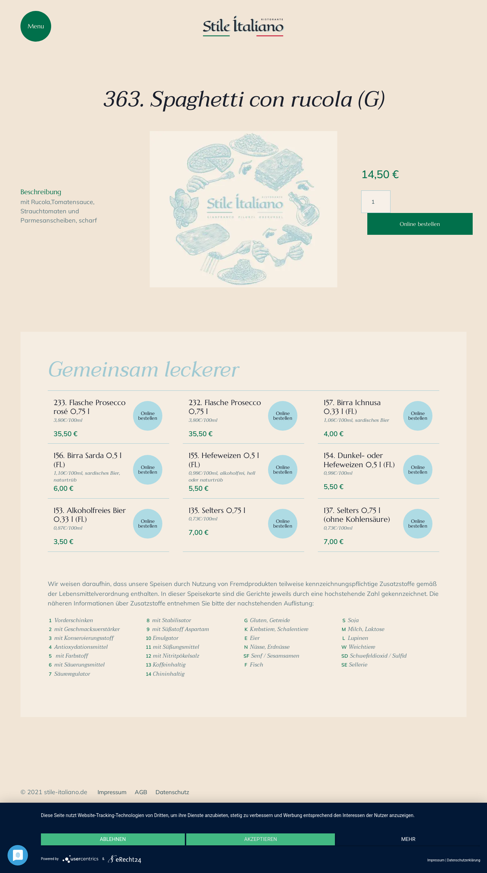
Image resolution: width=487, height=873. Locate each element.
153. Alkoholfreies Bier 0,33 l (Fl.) (84, 549)
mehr (415, 844)
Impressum (435, 860)
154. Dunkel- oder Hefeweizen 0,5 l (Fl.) (355, 485)
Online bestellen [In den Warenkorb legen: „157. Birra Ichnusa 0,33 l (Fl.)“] (416, 431)
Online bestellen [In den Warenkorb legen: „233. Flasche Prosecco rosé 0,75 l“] (146, 431)
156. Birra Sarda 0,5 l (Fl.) (90, 481)
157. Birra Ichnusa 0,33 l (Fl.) (354, 421)
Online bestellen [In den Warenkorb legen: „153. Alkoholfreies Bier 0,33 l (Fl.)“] (146, 559)
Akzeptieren (260, 844)
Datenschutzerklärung (463, 860)
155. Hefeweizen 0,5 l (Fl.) (226, 481)
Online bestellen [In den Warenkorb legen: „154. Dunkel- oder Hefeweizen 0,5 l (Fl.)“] (416, 495)
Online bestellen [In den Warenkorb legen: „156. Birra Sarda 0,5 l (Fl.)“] (146, 495)
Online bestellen (420, 223)
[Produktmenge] (375, 201)
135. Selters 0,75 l (219, 544)
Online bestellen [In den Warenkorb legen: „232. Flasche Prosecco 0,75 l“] (281, 431)
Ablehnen (106, 844)
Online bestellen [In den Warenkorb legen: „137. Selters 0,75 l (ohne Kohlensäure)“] (416, 559)
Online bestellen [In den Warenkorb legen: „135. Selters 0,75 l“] (281, 559)
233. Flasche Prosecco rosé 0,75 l (90, 421)
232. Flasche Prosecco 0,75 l (216, 421)
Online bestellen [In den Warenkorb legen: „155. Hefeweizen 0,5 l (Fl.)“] (281, 495)
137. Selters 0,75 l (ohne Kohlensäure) (359, 549)
